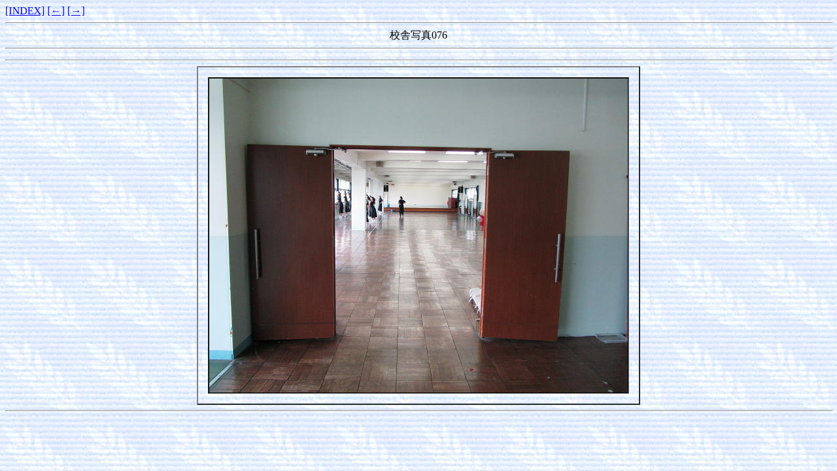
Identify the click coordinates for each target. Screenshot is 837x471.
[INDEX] (24, 10)
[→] (76, 10)
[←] (56, 10)
